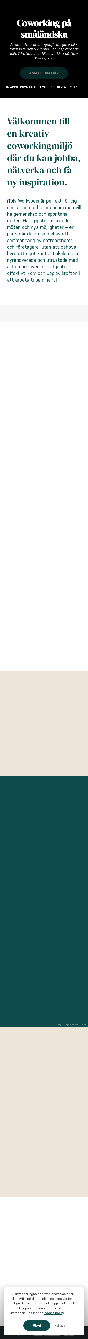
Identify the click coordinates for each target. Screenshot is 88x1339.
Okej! (37, 1325)
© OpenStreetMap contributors (75, 1024)
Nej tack (60, 1325)
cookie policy (54, 1313)
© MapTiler (60, 1024)
